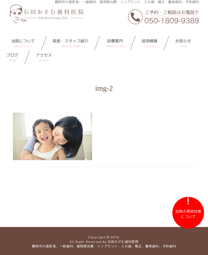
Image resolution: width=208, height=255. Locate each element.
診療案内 (115, 33)
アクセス (44, 48)
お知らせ (183, 33)
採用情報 (150, 33)
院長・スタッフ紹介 (70, 33)
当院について (23, 33)
